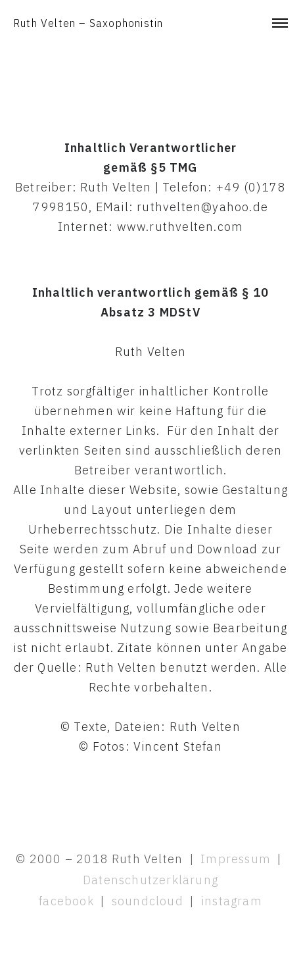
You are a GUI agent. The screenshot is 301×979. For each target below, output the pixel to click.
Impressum (235, 858)
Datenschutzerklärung (150, 880)
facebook (66, 901)
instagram (231, 901)
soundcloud (149, 901)
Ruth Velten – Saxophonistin (88, 23)
